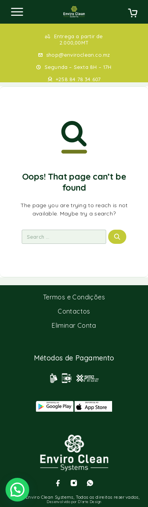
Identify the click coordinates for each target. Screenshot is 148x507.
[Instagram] (74, 483)
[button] (17, 489)
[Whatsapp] (90, 483)
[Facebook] (58, 483)
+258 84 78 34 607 (78, 79)
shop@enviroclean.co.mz (78, 55)
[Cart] (132, 14)
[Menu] (17, 12)
